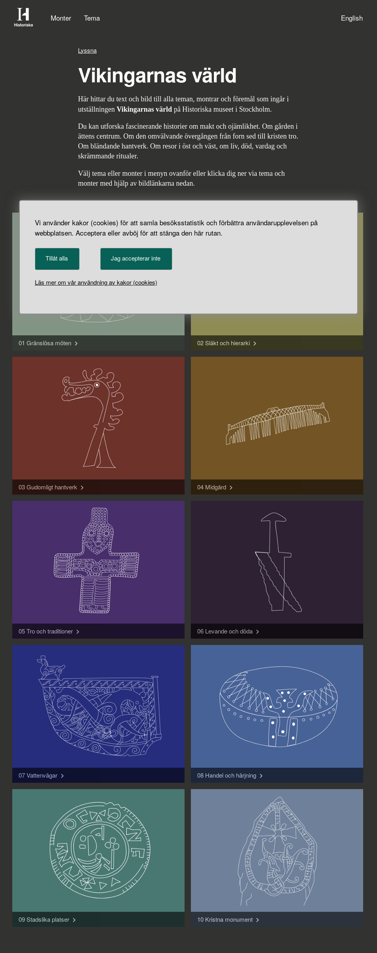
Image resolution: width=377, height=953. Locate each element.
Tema (92, 18)
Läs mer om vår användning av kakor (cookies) (96, 282)
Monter (61, 18)
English (352, 18)
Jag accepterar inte (135, 258)
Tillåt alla (57, 258)
